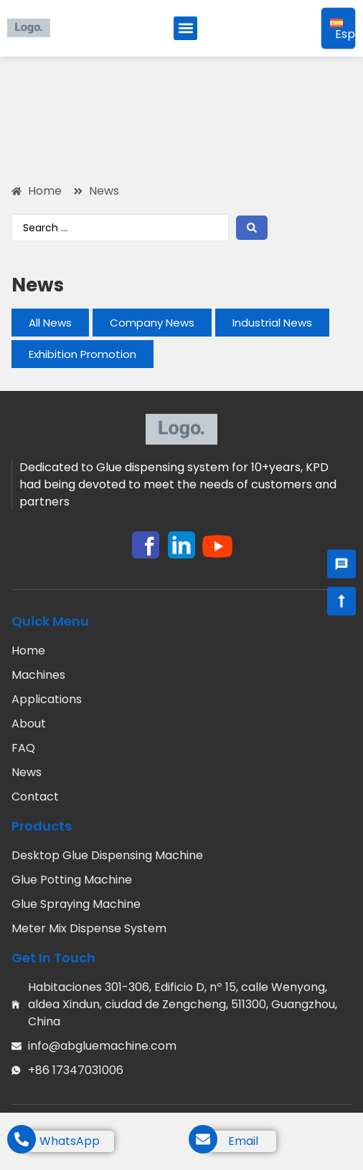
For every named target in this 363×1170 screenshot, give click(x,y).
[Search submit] (252, 228)
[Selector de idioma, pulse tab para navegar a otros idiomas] (338, 28)
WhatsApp (69, 1141)
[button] (185, 28)
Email (243, 1141)
